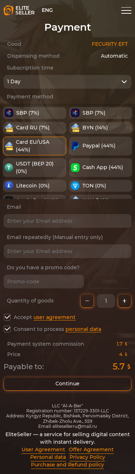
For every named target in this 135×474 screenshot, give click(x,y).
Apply (109, 281)
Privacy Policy (87, 457)
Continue (67, 384)
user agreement (54, 317)
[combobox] (67, 82)
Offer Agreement (91, 449)
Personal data (48, 457)
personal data (83, 329)
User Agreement (43, 449)
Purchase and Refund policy (67, 464)
